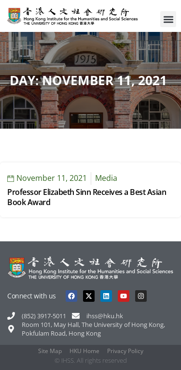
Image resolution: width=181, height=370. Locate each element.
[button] (168, 19)
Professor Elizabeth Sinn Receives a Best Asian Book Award (86, 197)
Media (106, 178)
